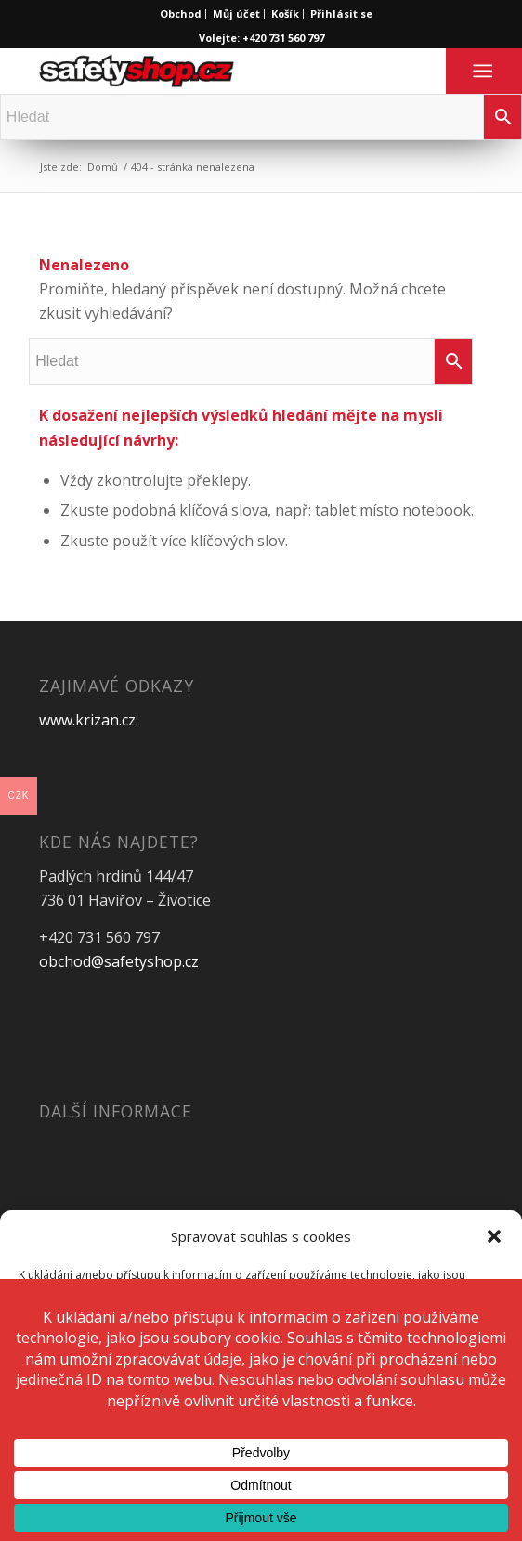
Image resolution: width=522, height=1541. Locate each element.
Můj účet (236, 13)
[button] (494, 1236)
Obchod (181, 13)
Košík (285, 13)
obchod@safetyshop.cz (119, 961)
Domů (102, 167)
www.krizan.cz (87, 720)
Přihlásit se (341, 13)
